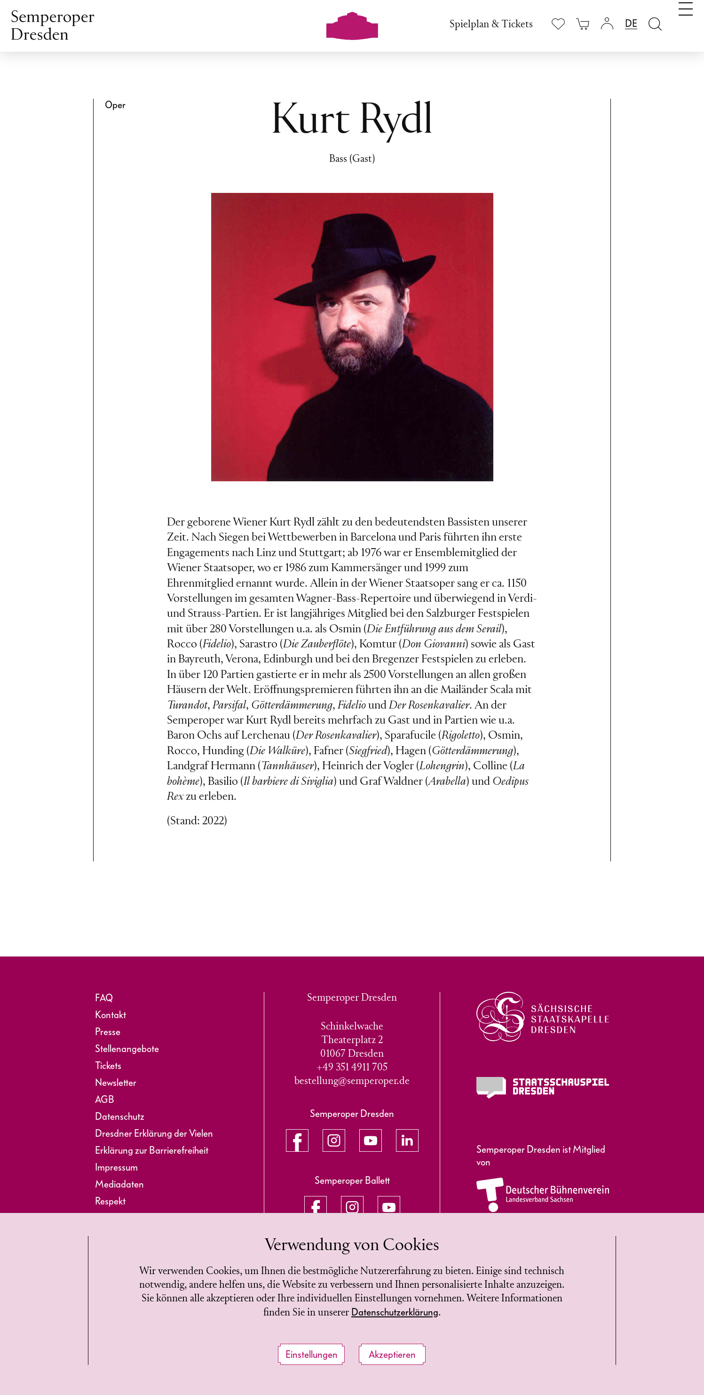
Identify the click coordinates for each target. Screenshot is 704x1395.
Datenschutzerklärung (427, 1312)
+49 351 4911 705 (352, 1068)
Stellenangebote (127, 1049)
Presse (107, 1032)
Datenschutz (119, 1116)
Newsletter (115, 1082)
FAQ (104, 998)
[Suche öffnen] (655, 23)
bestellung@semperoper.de (352, 1081)
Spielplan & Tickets (491, 25)
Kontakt (110, 1015)
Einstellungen (311, 1354)
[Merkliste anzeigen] (558, 23)
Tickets (108, 1065)
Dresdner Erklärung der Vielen (154, 1133)
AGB (104, 1099)
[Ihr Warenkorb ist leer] (582, 23)
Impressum (116, 1167)
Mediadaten (119, 1184)
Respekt (110, 1201)
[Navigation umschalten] (686, 22)
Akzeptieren (392, 1354)
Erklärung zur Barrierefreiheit (151, 1150)
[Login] (607, 23)
